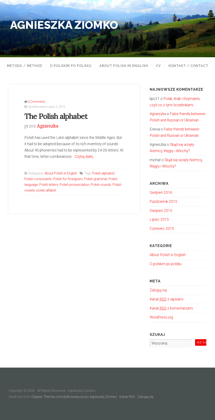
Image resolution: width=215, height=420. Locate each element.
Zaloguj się (158, 290)
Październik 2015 (163, 201)
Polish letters (48, 185)
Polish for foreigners (68, 179)
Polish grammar (95, 179)
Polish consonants (37, 179)
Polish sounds (101, 185)
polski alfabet (46, 190)
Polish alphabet (103, 173)
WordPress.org (161, 317)
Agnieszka (47, 126)
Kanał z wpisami (166, 299)
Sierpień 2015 (161, 211)
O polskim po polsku (71, 66)
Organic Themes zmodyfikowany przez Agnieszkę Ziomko (74, 397)
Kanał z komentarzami (171, 308)
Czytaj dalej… (85, 156)
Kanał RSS (127, 397)
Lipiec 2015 (159, 219)
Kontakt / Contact (188, 66)
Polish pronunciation (74, 185)
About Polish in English (123, 66)
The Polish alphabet (55, 116)
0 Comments (36, 101)
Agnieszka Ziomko (64, 24)
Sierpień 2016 (161, 192)
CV (158, 66)
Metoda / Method (24, 66)
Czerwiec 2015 (162, 228)
